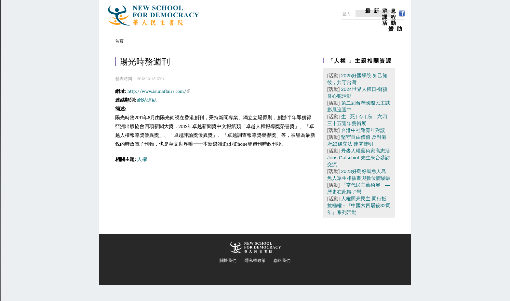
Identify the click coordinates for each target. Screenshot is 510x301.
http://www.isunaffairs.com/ (159, 91)
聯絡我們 (282, 260)
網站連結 (147, 100)
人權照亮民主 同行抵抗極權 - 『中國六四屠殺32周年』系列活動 (359, 205)
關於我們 (228, 260)
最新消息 (382, 11)
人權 (142, 159)
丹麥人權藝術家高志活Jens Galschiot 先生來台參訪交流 (358, 157)
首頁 (119, 41)
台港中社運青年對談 (363, 130)
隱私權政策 (255, 260)
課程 (390, 17)
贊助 (396, 29)
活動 (390, 23)
